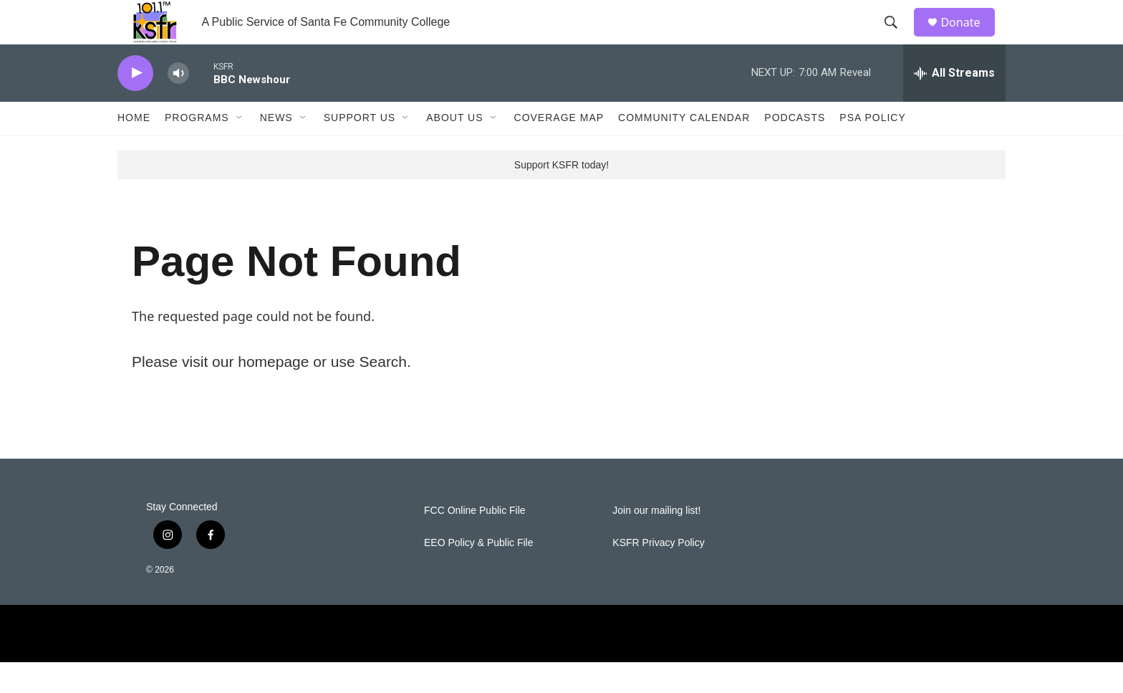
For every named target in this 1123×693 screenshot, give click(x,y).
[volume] (178, 104)
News (276, 149)
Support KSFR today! (561, 195)
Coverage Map (559, 149)
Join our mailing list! (656, 541)
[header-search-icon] (897, 38)
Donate (969, 37)
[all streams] (954, 104)
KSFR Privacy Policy (658, 573)
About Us (454, 149)
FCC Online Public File (475, 541)
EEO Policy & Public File (479, 573)
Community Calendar (684, 149)
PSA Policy (872, 149)
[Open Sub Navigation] (240, 149)
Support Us (360, 149)
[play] (135, 104)
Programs (197, 149)
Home (133, 149)
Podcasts (794, 149)
